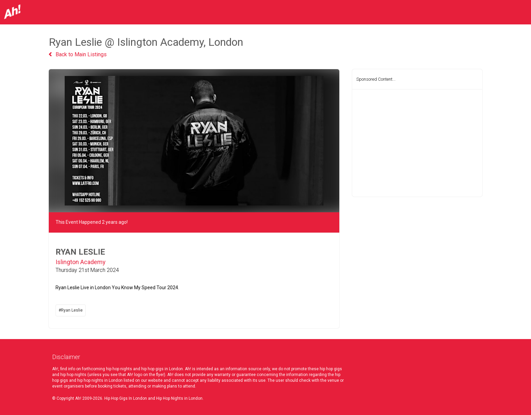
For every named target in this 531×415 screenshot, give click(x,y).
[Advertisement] (417, 143)
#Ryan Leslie (71, 310)
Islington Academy (81, 261)
